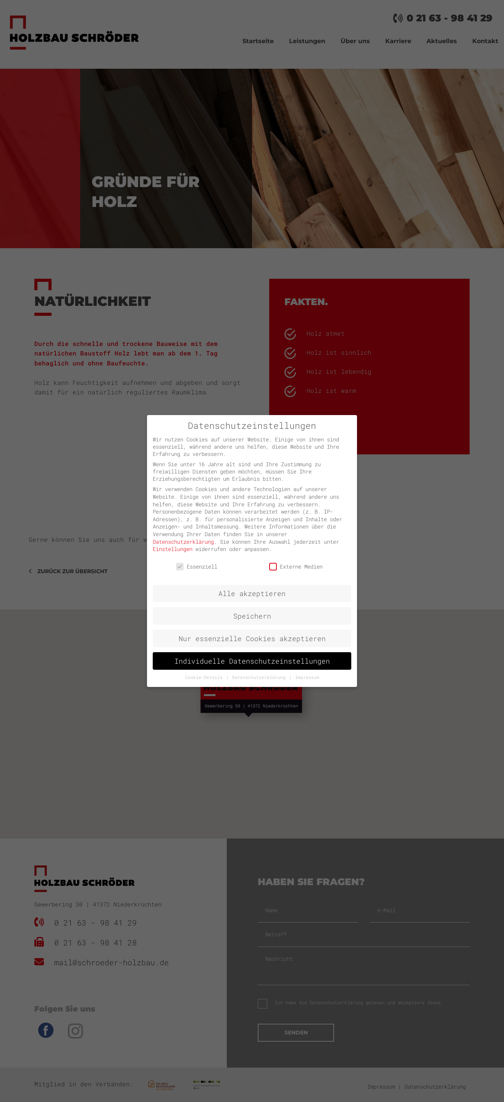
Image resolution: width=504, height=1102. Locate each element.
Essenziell (196, 566)
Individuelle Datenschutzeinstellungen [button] (252, 661)
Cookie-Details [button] (205, 677)
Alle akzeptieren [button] (252, 593)
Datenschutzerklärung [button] (260, 677)
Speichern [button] (252, 616)
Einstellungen (172, 549)
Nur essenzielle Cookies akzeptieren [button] (252, 638)
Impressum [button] (307, 677)
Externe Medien (296, 566)
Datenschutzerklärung (183, 541)
